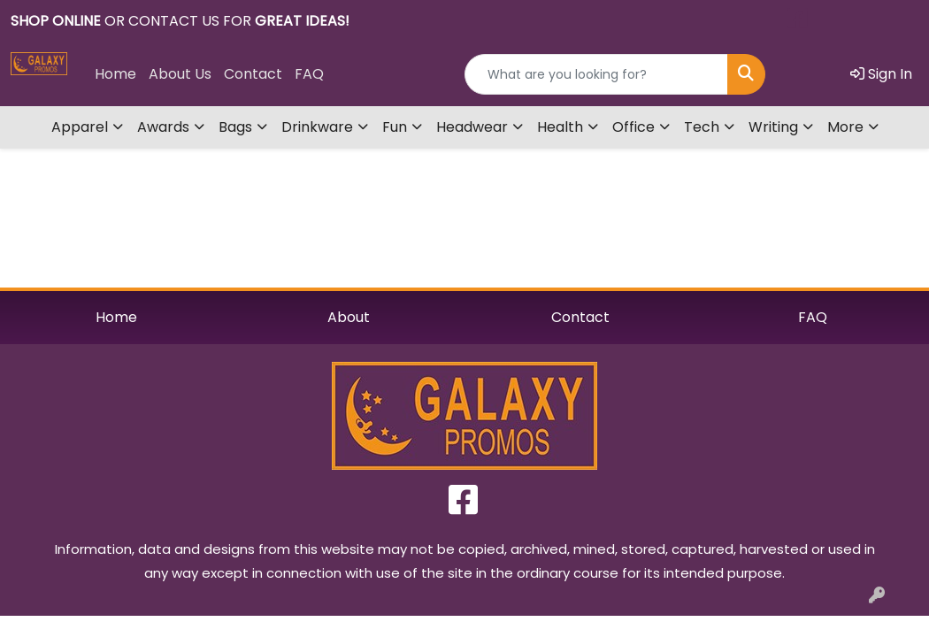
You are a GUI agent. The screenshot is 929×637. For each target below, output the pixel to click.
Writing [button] (773, 127)
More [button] (845, 127)
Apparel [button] (79, 127)
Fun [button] (394, 127)
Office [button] (633, 127)
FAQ (309, 74)
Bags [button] (235, 127)
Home (115, 74)
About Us (180, 74)
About (348, 317)
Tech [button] (701, 127)
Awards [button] (163, 127)
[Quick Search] (596, 74)
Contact (253, 74)
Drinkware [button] (317, 127)
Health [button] (560, 127)
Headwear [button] (472, 127)
